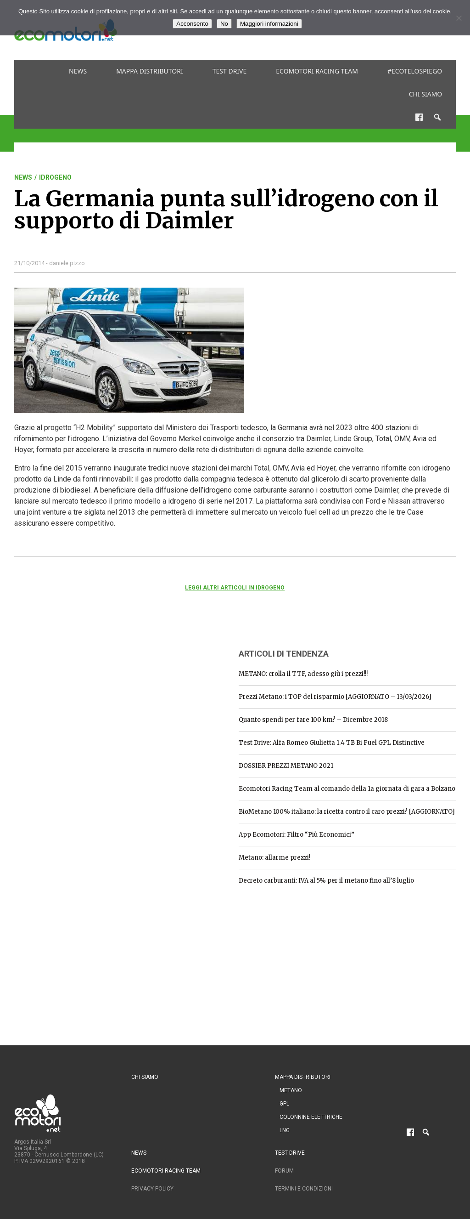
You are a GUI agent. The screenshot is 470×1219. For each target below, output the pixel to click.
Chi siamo (425, 94)
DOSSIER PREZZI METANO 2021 (286, 766)
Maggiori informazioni (269, 23)
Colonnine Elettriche (311, 1117)
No (224, 23)
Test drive (230, 71)
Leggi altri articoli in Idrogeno (235, 587)
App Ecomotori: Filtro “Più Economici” (296, 835)
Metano (291, 1090)
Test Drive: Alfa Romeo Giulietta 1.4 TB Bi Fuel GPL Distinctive (332, 743)
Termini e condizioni (304, 1188)
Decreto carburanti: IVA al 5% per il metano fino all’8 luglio (326, 880)
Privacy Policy (152, 1188)
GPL (284, 1103)
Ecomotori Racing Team (317, 71)
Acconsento (192, 23)
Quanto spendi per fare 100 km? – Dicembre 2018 (313, 720)
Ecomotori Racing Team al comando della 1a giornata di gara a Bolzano (347, 789)
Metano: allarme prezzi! (274, 858)
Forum (284, 1171)
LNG (285, 1130)
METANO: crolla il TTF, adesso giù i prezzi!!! (303, 674)
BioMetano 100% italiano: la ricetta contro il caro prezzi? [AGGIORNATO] (347, 812)
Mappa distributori (149, 71)
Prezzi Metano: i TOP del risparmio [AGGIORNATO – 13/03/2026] (335, 697)
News (78, 71)
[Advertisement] (83, 698)
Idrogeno (55, 177)
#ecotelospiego (414, 71)
